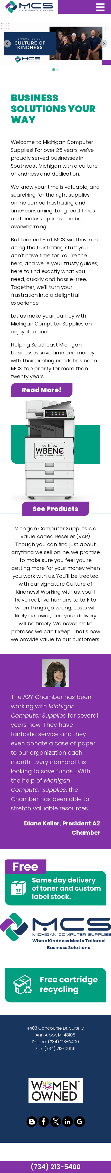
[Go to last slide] (7, 44)
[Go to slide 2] (57, 70)
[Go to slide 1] (53, 69)
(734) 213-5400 (55, 1166)
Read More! (42, 390)
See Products (55, 508)
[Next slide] (103, 44)
